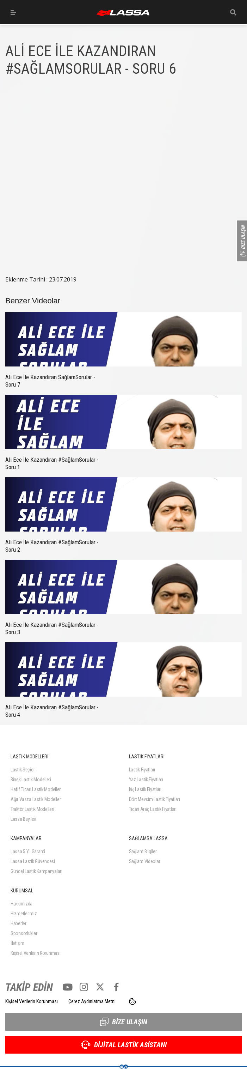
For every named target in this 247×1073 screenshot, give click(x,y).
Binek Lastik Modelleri (31, 779)
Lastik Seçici (22, 769)
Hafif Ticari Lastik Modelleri (36, 789)
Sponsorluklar (24, 933)
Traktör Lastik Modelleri (32, 809)
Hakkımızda (21, 904)
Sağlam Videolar (144, 861)
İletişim (17, 943)
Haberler (18, 923)
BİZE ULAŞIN (123, 1022)
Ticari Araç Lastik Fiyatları (153, 809)
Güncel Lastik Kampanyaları (36, 871)
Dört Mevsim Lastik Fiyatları (154, 799)
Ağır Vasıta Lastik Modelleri (36, 799)
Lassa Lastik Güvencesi (33, 861)
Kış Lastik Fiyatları (145, 789)
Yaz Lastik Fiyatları (146, 779)
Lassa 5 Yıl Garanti (28, 851)
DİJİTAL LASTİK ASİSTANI (124, 1045)
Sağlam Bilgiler (143, 851)
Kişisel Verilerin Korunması (35, 953)
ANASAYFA (123, 13)
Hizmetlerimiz (24, 913)
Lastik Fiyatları (142, 769)
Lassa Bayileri (23, 819)
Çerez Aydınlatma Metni (92, 1001)
